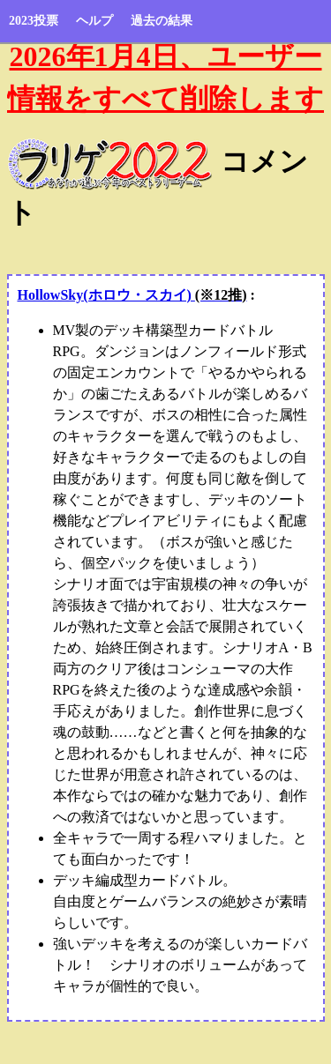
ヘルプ (94, 20)
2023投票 (33, 20)
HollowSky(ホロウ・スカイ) (132, 294)
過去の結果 (161, 20)
